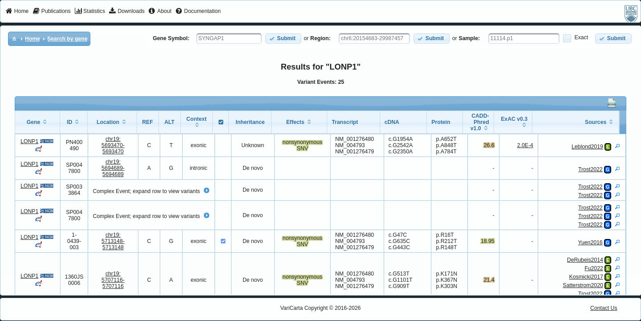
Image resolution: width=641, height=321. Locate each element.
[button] (283, 38)
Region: (320, 38)
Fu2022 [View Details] (593, 268)
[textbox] (229, 38)
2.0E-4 (525, 145)
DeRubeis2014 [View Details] (585, 260)
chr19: (113, 145)
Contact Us (603, 308)
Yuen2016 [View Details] (590, 242)
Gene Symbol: (171, 38)
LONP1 (29, 141)
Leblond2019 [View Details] (587, 147)
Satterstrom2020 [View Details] (583, 285)
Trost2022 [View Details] (590, 169)
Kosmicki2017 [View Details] (586, 277)
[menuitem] (17, 11)
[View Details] (617, 145)
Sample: (469, 38)
